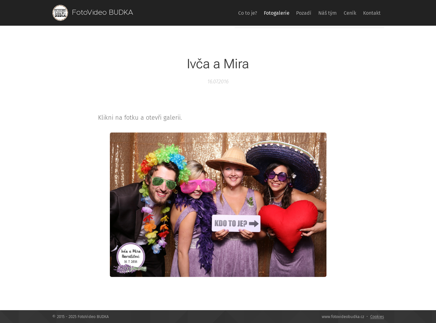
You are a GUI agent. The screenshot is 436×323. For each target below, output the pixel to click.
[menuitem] (223, 13)
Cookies (377, 316)
